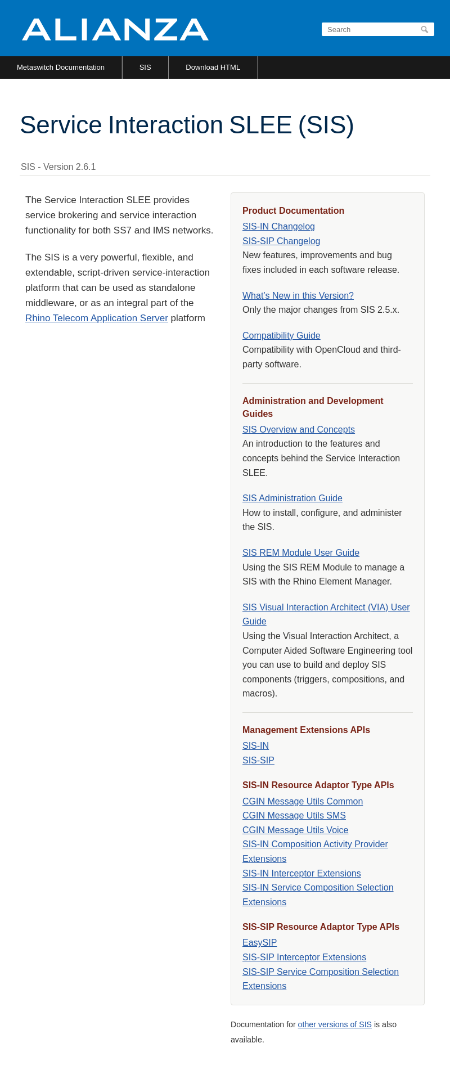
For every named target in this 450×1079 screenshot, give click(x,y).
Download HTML (213, 67)
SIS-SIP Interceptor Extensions (304, 957)
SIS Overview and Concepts (298, 429)
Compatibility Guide (281, 335)
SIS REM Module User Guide (300, 553)
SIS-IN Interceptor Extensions (301, 873)
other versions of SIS (335, 1024)
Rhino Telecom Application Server (96, 318)
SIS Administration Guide (292, 498)
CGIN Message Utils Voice (295, 830)
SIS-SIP (258, 760)
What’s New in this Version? (298, 295)
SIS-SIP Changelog (281, 241)
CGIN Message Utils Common (302, 801)
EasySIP (259, 942)
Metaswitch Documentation (61, 67)
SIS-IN (255, 745)
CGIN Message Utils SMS (294, 815)
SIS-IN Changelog (278, 226)
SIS (145, 67)
